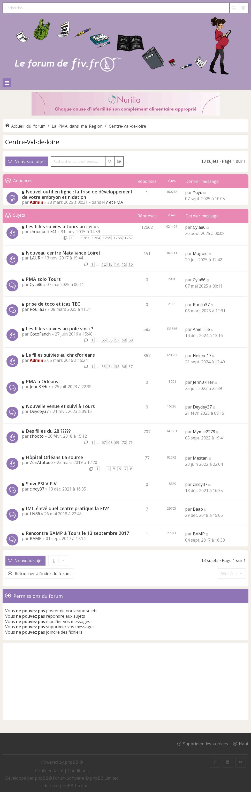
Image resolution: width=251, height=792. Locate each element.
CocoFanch (40, 334)
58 (124, 340)
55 (104, 340)
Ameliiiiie (201, 329)
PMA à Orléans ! (43, 381)
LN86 (35, 514)
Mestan (200, 458)
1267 (128, 237)
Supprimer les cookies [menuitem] (205, 743)
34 (110, 366)
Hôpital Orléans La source (54, 457)
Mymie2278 (204, 432)
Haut (243, 743)
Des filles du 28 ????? (48, 431)
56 (110, 340)
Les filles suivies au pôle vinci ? (59, 328)
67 (104, 442)
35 (117, 366)
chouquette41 (43, 231)
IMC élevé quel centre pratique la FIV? (67, 508)
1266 (117, 237)
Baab (198, 509)
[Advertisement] (125, 681)
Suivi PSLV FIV (41, 483)
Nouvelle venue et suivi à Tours (60, 406)
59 (130, 340)
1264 (96, 237)
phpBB (41, 778)
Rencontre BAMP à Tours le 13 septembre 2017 (77, 533)
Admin (36, 202)
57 (117, 340)
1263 (85, 237)
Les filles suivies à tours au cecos (62, 226)
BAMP (36, 538)
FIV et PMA (112, 202)
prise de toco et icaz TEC (53, 304)
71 (130, 442)
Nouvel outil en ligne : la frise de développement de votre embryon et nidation (77, 194)
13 (110, 264)
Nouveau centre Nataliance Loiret (63, 253)
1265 (107, 237)
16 (130, 264)
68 (110, 442)
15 (124, 264)
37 (130, 366)
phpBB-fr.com (73, 785)
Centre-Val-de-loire (32, 141)
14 (117, 264)
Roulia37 (38, 309)
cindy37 (37, 489)
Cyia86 (199, 227)
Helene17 (202, 355)
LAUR (35, 258)
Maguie (200, 253)
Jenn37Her (40, 386)
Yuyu (197, 192)
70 (124, 442)
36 (124, 366)
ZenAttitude (41, 462)
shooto (37, 436)
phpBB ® (74, 762)
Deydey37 (39, 411)
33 (104, 366)
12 (104, 264)
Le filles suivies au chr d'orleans (60, 355)
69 (117, 442)
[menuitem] (49, 770)
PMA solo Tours (43, 279)
